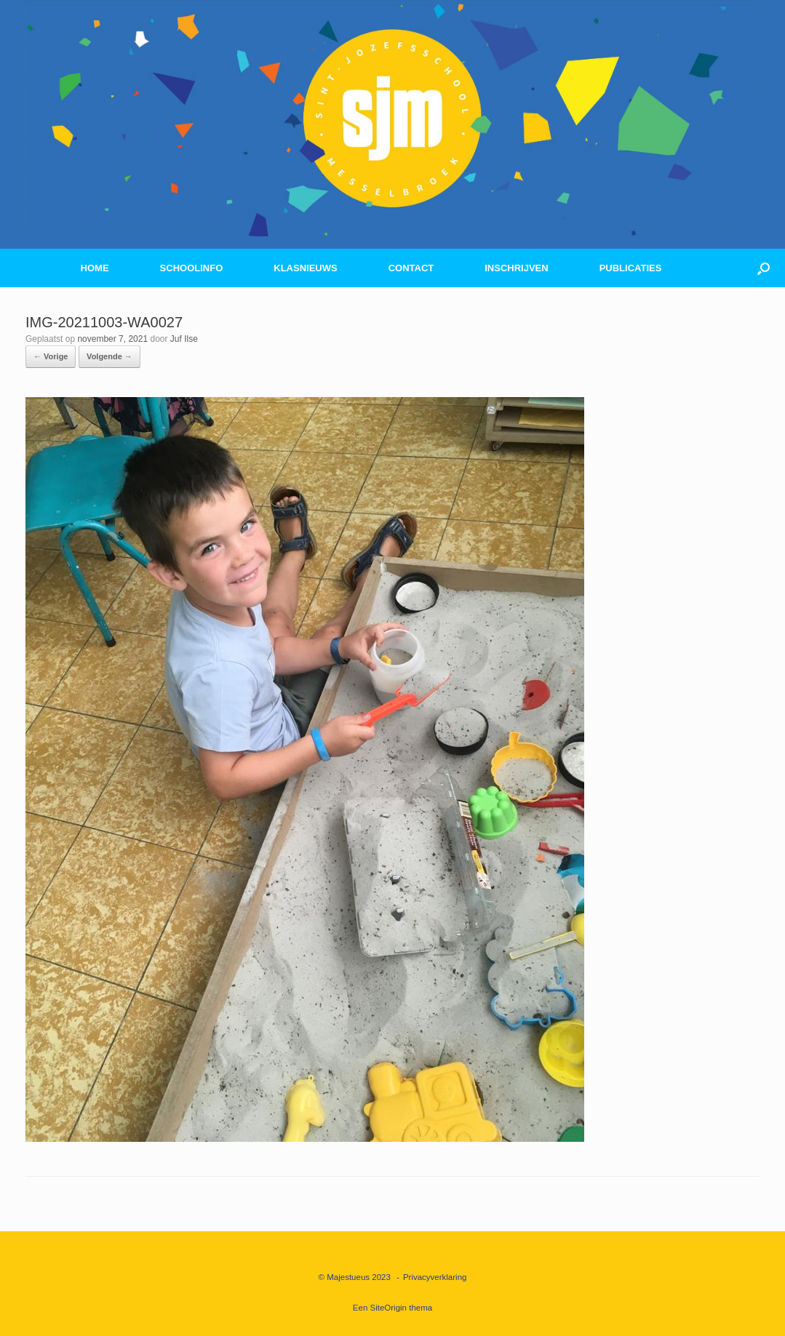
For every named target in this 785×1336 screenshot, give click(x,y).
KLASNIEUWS (305, 268)
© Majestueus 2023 (355, 1277)
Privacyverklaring (435, 1277)
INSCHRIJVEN (516, 268)
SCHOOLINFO (191, 268)
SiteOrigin (388, 1307)
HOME (95, 268)
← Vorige (50, 356)
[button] (763, 268)
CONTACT (411, 268)
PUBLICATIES (630, 268)
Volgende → (109, 356)
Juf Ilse (184, 339)
